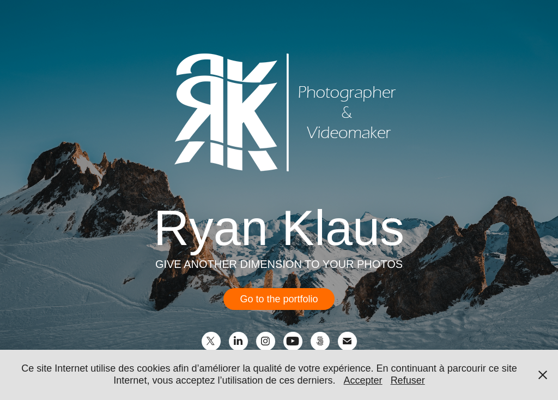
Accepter (363, 380)
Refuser (408, 380)
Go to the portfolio (279, 299)
